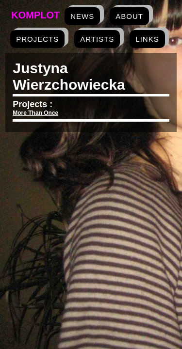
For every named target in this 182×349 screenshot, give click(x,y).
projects (37, 39)
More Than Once (35, 113)
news (82, 16)
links (147, 39)
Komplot (35, 15)
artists (97, 39)
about (129, 16)
